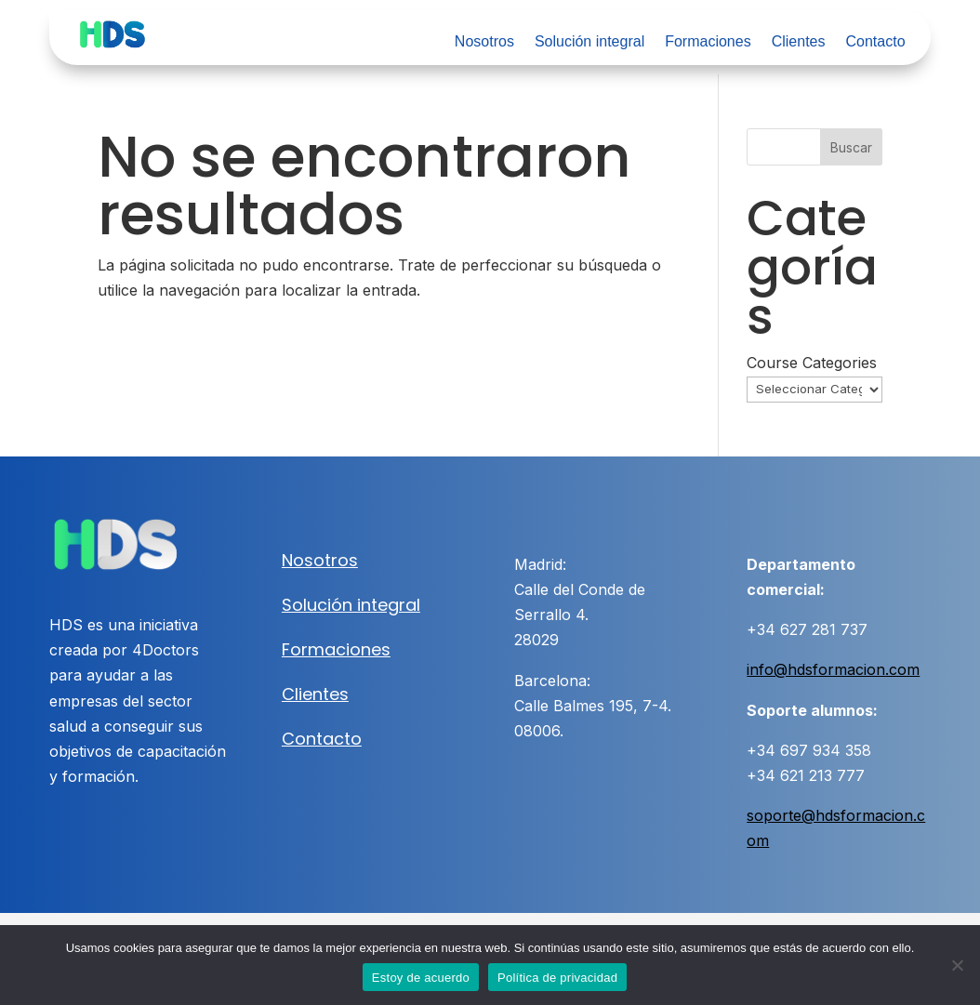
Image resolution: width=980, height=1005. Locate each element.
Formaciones (707, 42)
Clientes (799, 42)
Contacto (875, 42)
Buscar (851, 147)
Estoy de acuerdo (421, 978)
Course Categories (812, 362)
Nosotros (484, 42)
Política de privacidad (557, 978)
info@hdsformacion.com (833, 669)
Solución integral (589, 42)
